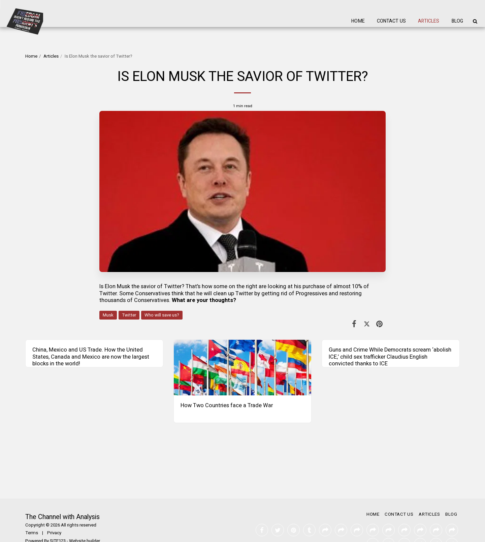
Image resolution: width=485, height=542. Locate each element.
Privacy (54, 518)
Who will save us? (161, 315)
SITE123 (58, 526)
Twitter (129, 315)
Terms (31, 518)
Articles (51, 56)
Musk (108, 315)
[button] (475, 21)
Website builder (84, 526)
